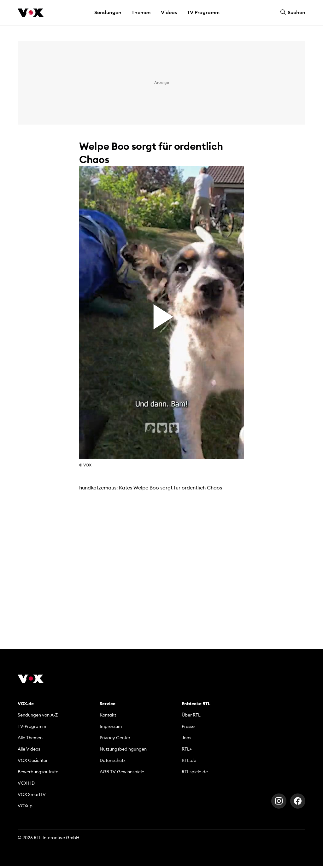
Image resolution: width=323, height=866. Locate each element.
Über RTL (191, 715)
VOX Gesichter (33, 760)
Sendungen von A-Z (38, 715)
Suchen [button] (292, 12)
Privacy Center (115, 737)
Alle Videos (29, 749)
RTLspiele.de (195, 772)
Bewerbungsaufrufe (38, 772)
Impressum (111, 726)
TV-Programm (32, 726)
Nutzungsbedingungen (123, 749)
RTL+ (187, 749)
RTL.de (189, 760)
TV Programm (203, 12)
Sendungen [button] (107, 12)
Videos (169, 12)
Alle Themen (30, 737)
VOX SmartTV (32, 794)
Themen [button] (141, 12)
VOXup (25, 806)
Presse (188, 726)
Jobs (186, 737)
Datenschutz (113, 760)
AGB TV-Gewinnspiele (122, 772)
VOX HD (26, 783)
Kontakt (108, 715)
